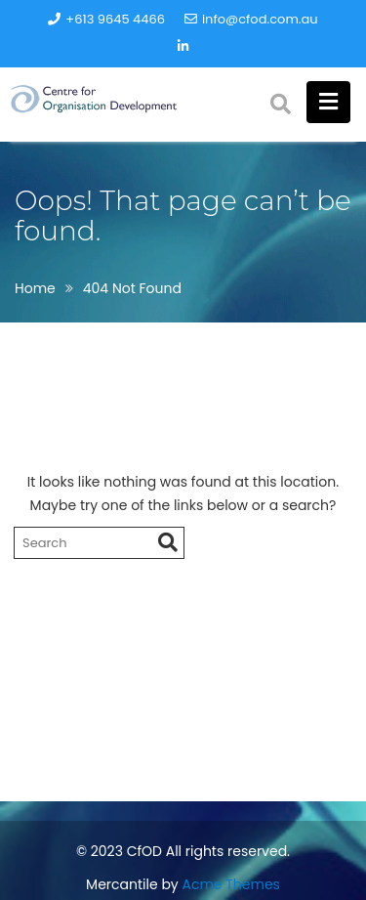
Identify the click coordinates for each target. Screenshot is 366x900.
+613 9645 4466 (106, 19)
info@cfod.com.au (251, 19)
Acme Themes (230, 884)
